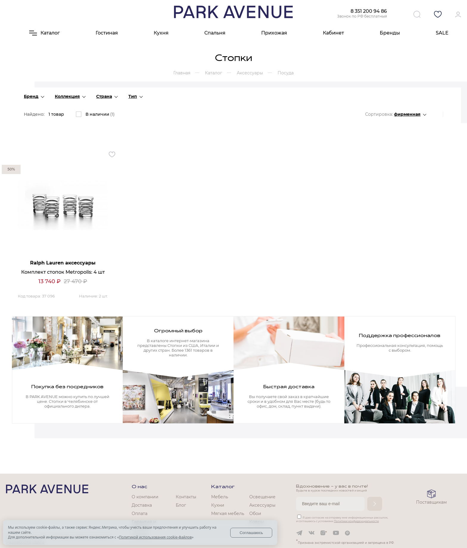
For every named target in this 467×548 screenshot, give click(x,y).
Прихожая (274, 33)
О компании (145, 497)
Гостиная (107, 33)
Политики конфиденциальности (356, 521)
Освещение (262, 497)
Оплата (139, 513)
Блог (181, 505)
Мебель (219, 497)
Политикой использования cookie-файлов (155, 537)
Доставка (142, 505)
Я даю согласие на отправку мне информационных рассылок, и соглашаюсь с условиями (342, 519)
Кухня (161, 33)
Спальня (214, 33)
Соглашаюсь (251, 532)
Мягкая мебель (227, 513)
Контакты (186, 497)
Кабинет (333, 33)
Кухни (217, 505)
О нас (139, 487)
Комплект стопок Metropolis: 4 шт (63, 272)
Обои (255, 513)
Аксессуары (262, 505)
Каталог (223, 487)
